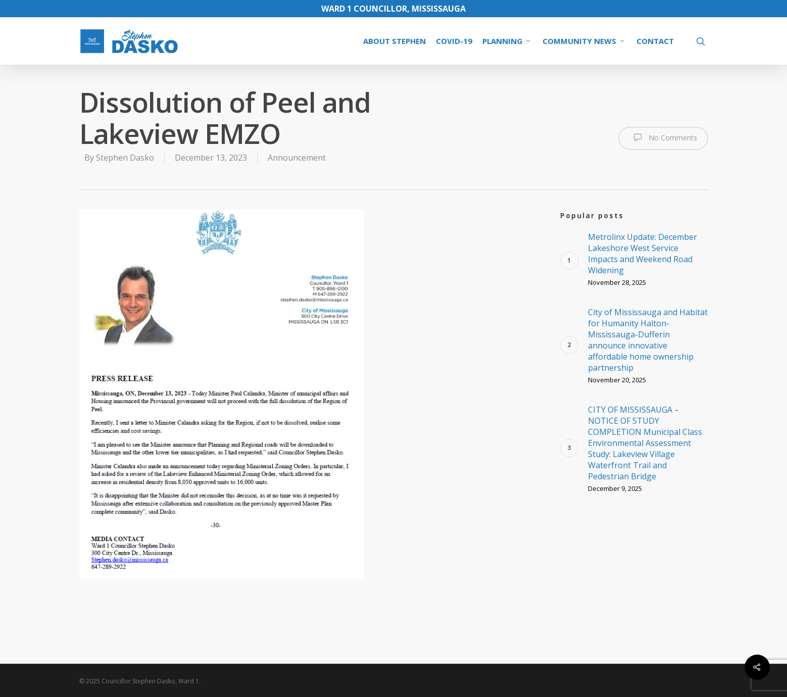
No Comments (663, 137)
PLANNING (506, 41)
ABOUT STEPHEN (394, 41)
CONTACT (655, 41)
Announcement (297, 157)
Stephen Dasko (125, 157)
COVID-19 (454, 41)
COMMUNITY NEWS (584, 41)
